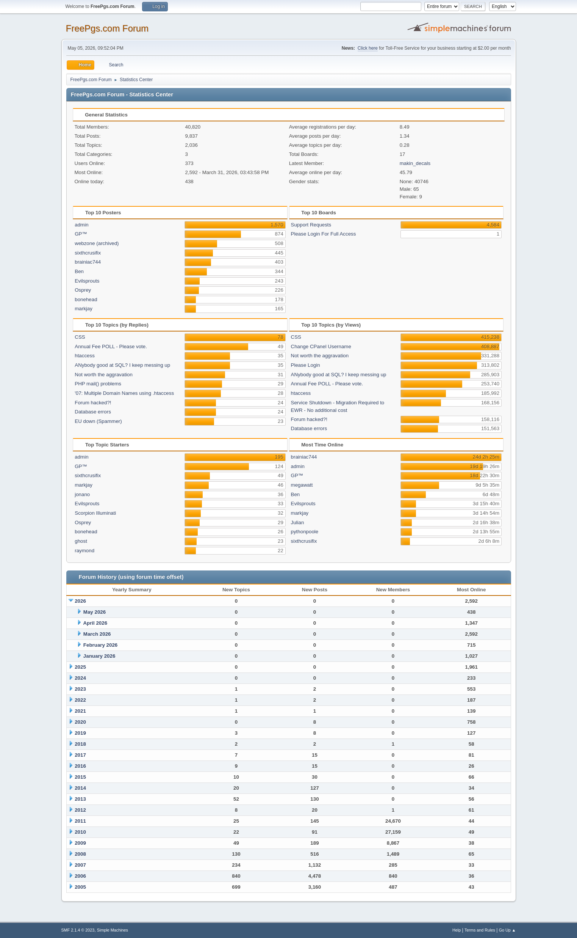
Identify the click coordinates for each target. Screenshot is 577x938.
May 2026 (94, 612)
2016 (80, 766)
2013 (80, 799)
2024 (80, 678)
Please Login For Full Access (323, 234)
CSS (80, 337)
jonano (82, 494)
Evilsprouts (87, 281)
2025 (80, 667)
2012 (80, 810)
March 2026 (97, 634)
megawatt (302, 485)
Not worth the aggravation (104, 374)
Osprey (83, 290)
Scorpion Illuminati (95, 513)
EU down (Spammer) (98, 421)
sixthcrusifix (88, 253)
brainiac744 (88, 262)
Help (456, 930)
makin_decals (415, 163)
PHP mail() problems (98, 384)
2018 (80, 744)
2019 (80, 733)
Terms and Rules (479, 930)
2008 (80, 854)
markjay (83, 308)
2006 (80, 876)
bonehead (86, 299)
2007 (80, 865)
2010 (80, 832)
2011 (80, 821)
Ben (79, 271)
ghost (81, 541)
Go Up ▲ (507, 930)
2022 (80, 700)
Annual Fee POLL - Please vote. (111, 346)
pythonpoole (305, 531)
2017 (80, 755)
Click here (368, 48)
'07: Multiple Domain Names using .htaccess (124, 393)
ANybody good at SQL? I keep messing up (122, 365)
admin (81, 225)
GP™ (81, 234)
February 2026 (100, 645)
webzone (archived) (97, 243)
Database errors (93, 412)
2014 (80, 788)
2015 (80, 777)
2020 (80, 722)
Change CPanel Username (321, 346)
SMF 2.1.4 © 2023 (78, 930)
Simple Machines (112, 930)
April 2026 (95, 623)
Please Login (305, 365)
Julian (297, 522)
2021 (80, 711)
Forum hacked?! (93, 402)
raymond (84, 550)
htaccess (85, 355)
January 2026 (99, 656)
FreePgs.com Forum (107, 28)
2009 (80, 843)
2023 (80, 689)
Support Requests (311, 225)
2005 (80, 887)
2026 (80, 601)
